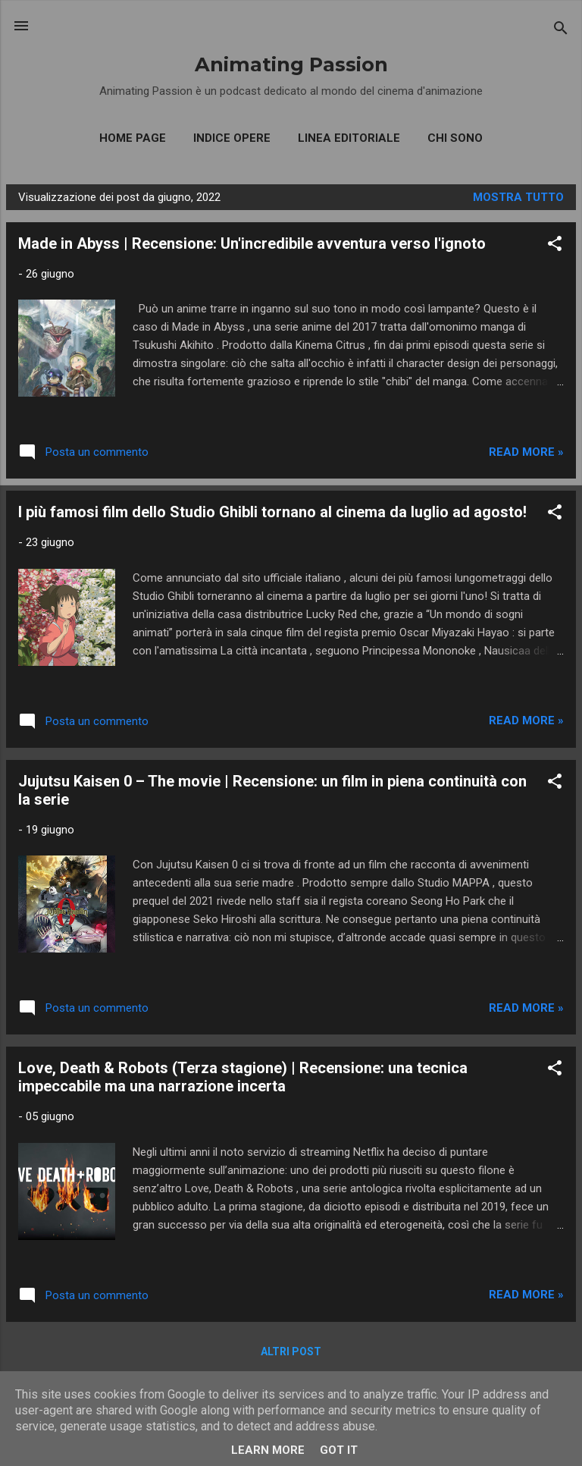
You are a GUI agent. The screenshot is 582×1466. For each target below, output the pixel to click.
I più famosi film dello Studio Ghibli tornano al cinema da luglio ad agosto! (272, 512)
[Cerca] (561, 31)
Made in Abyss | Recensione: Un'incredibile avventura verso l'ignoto (252, 243)
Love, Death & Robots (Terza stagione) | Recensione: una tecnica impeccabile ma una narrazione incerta (243, 1077)
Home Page (132, 138)
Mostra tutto (518, 197)
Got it (339, 1450)
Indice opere (232, 138)
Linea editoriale (349, 138)
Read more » (526, 452)
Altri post (291, 1351)
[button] (555, 246)
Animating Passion (291, 64)
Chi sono (455, 138)
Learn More (268, 1450)
